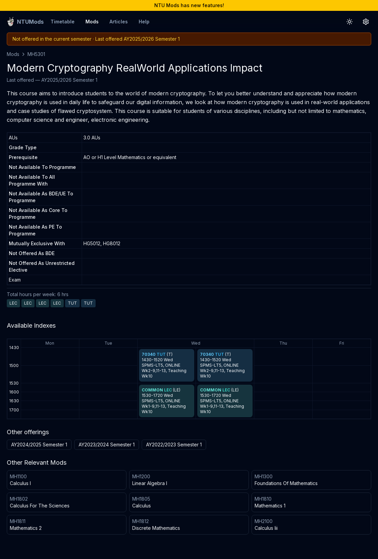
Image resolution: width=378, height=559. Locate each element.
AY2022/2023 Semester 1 (174, 444)
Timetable (63, 21)
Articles (119, 21)
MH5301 (36, 54)
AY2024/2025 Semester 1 (39, 444)
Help (144, 21)
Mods (92, 21)
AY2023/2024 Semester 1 (107, 444)
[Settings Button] (366, 22)
